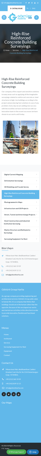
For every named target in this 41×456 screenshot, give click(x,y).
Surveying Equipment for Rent (15, 239)
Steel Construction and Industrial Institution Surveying (17, 222)
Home (6, 50)
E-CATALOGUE (16, 8)
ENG (33, 8)
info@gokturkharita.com (14, 275)
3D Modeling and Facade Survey (16, 187)
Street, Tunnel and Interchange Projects (19, 215)
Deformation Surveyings (13, 181)
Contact (7, 355)
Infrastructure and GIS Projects (16, 208)
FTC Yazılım (5, 448)
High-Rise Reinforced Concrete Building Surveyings (19, 194)
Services (16, 50)
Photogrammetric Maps (13, 202)
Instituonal (8, 338)
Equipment (8, 351)
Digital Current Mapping (13, 174)
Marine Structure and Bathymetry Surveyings (17, 231)
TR (27, 8)
